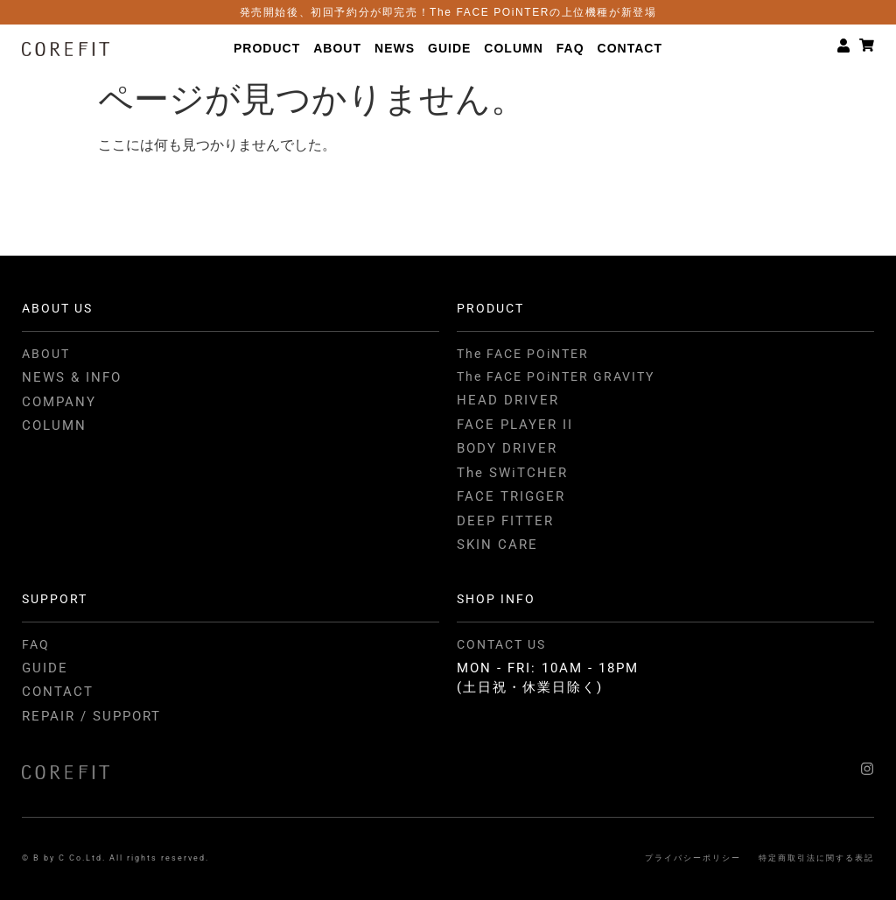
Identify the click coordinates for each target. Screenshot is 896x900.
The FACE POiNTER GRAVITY (555, 376)
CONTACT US (501, 644)
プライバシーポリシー (693, 858)
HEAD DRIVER (508, 400)
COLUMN (513, 48)
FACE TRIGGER (511, 496)
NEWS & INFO (72, 377)
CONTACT (630, 48)
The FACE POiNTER (523, 354)
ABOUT (337, 48)
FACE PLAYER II (515, 424)
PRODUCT (267, 48)
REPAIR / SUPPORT (91, 716)
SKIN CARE (497, 544)
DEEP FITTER (505, 521)
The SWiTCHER (512, 473)
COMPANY (59, 402)
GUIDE (449, 48)
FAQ (570, 48)
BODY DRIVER (507, 448)
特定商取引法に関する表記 (816, 858)
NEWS (394, 48)
